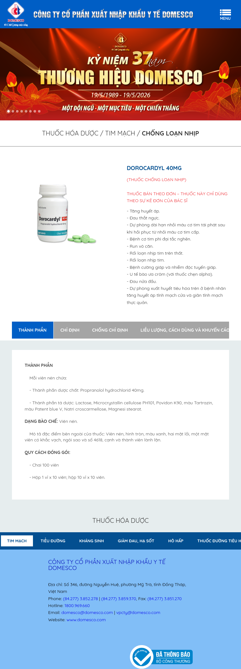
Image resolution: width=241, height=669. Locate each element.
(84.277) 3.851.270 (164, 598)
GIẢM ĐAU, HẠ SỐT (136, 540)
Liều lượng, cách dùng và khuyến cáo (185, 330)
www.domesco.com (86, 619)
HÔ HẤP (175, 540)
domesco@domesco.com (87, 612)
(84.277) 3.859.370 (118, 598)
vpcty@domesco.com (138, 612)
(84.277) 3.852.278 (80, 598)
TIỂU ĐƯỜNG (52, 540)
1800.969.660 (77, 605)
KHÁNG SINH (91, 540)
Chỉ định (70, 330)
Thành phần (32, 330)
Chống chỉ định (110, 330)
